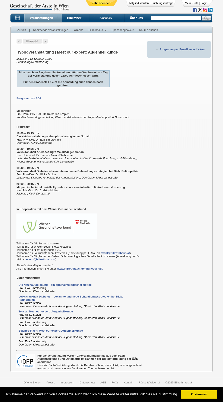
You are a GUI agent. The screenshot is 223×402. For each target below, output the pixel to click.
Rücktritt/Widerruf (149, 382)
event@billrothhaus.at (115, 253)
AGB (103, 382)
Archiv (78, 30)
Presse (51, 382)
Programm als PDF (28, 98)
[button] (179, 394)
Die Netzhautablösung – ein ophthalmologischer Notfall (55, 284)
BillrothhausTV (97, 30)
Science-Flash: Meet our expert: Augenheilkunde (51, 330)
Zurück (21, 30)
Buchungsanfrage (162, 3)
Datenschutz (87, 382)
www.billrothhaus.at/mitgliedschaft (80, 268)
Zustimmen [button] (199, 394)
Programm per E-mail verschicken (182, 49)
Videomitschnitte (28, 278)
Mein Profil (191, 3)
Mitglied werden (139, 3)
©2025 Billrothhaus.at (178, 382)
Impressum (67, 382)
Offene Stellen (32, 382)
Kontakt (128, 382)
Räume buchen (148, 30)
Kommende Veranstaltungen (50, 30)
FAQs (115, 382)
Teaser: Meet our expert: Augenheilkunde (46, 311)
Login (204, 3)
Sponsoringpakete (123, 30)
